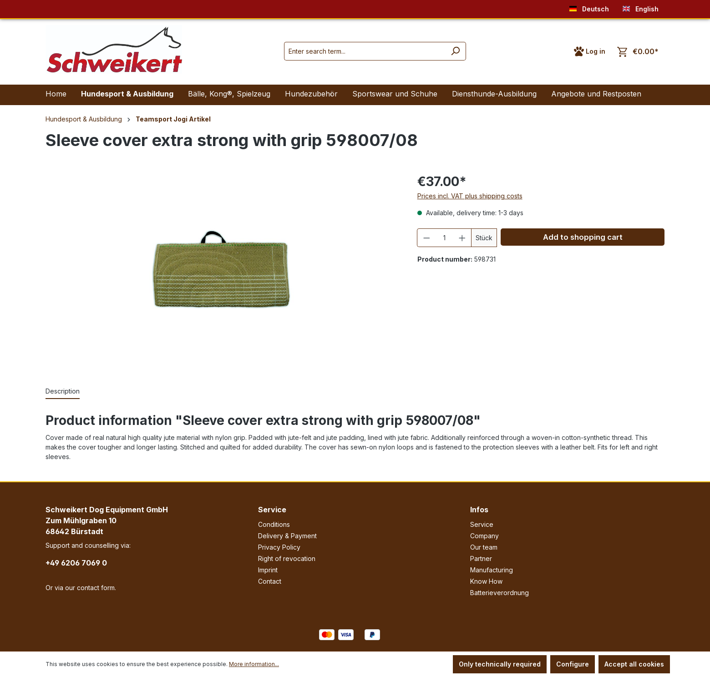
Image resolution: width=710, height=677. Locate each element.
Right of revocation (286, 558)
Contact (269, 581)
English (641, 7)
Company (484, 536)
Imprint (268, 570)
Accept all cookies (634, 664)
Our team (483, 547)
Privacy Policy (279, 547)
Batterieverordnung (499, 592)
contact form (96, 587)
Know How (486, 581)
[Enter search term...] (364, 51)
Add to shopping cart (583, 237)
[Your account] (589, 51)
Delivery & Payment (287, 536)
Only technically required (500, 664)
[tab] (63, 391)
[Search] (455, 51)
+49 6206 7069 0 (76, 562)
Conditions (274, 524)
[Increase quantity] (462, 237)
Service (272, 509)
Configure (572, 664)
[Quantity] (444, 237)
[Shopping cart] (637, 51)
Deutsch (589, 7)
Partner (481, 558)
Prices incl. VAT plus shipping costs (469, 196)
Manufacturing (491, 570)
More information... (254, 664)
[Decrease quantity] (426, 237)
